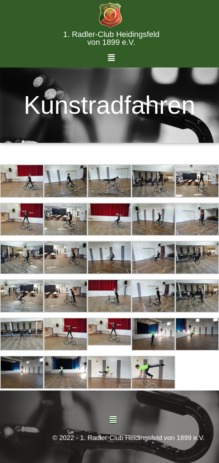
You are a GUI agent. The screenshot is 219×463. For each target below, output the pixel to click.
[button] (111, 58)
